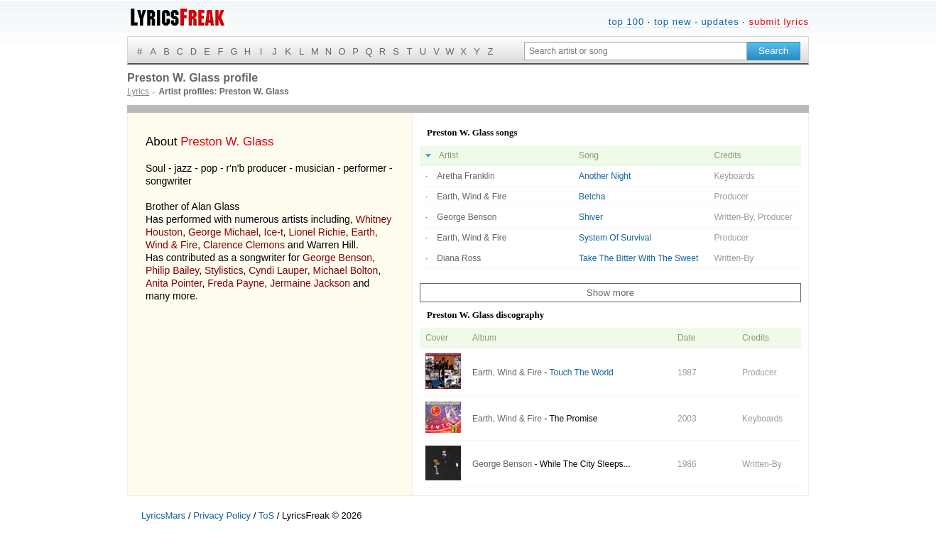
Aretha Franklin (465, 176)
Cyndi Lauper (278, 270)
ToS (266, 515)
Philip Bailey (172, 270)
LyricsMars (163, 515)
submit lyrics (779, 21)
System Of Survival (615, 238)
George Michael (223, 232)
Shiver (591, 217)
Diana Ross (459, 258)
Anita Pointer (174, 283)
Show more (610, 292)
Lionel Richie (317, 232)
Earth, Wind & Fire (471, 197)
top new (673, 21)
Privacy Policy (222, 515)
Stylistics (224, 270)
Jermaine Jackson (310, 283)
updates (720, 21)
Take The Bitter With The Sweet (638, 258)
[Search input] (635, 51)
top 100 (626, 21)
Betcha (592, 197)
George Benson (337, 257)
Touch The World (581, 372)
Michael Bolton (346, 270)
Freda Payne (235, 283)
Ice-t (273, 232)
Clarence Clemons (244, 244)
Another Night (605, 176)
